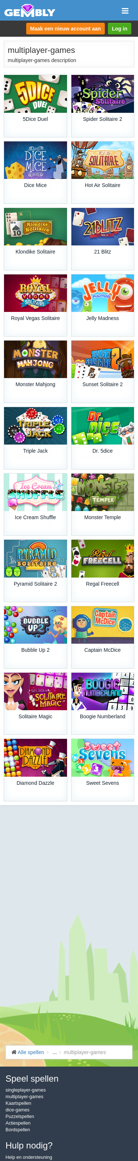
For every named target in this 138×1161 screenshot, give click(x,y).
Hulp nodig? (29, 1145)
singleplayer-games (26, 1090)
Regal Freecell (102, 584)
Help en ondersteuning (29, 1157)
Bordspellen (18, 1129)
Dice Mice (35, 185)
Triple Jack (35, 451)
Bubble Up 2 (35, 650)
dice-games (17, 1110)
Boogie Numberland (102, 716)
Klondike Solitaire (35, 252)
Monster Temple (102, 517)
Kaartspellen (18, 1103)
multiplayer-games (24, 1096)
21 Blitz (102, 252)
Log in (119, 29)
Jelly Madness (102, 318)
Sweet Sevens (102, 783)
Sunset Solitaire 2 (102, 384)
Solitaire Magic (35, 716)
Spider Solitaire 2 (102, 119)
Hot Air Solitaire (102, 185)
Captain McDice (102, 650)
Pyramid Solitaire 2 (35, 584)
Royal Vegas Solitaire (35, 318)
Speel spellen (32, 1078)
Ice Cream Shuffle (35, 517)
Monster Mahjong (35, 384)
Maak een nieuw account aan (65, 29)
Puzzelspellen (20, 1116)
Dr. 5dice (102, 451)
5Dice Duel (35, 119)
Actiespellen (18, 1123)
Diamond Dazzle (35, 783)
